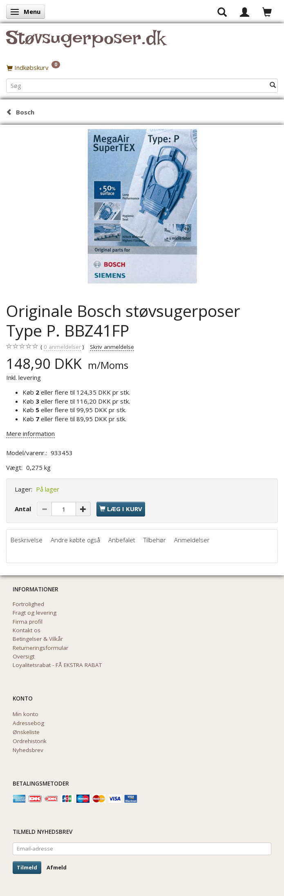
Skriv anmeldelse (112, 346)
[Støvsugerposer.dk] (85, 42)
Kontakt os (26, 630)
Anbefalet (121, 540)
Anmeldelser (192, 540)
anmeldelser (62, 347)
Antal (24, 509)
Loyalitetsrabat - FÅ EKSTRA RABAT (57, 665)
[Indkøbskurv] (142, 67)
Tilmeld (27, 867)
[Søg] (273, 85)
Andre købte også (75, 540)
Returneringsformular (40, 647)
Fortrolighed (28, 604)
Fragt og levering (34, 612)
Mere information (30, 433)
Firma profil (27, 621)
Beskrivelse (26, 540)
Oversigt (23, 656)
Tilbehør (154, 540)
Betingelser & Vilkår (38, 638)
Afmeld (57, 867)
